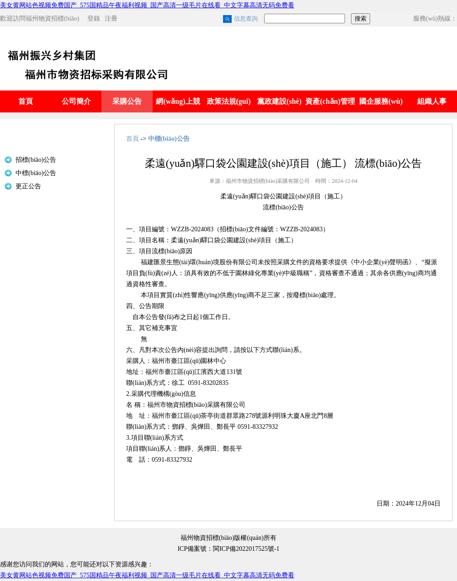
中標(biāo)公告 (36, 173)
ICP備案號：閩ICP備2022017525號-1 (228, 548)
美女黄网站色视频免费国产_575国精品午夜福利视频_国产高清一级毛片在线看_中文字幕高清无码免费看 (147, 5)
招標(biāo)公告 (36, 159)
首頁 (25, 101)
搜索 (361, 18)
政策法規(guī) (229, 101)
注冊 (111, 18)
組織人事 (431, 101)
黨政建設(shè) (279, 101)
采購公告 (127, 101)
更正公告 (28, 186)
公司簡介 (76, 101)
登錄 (93, 18)
